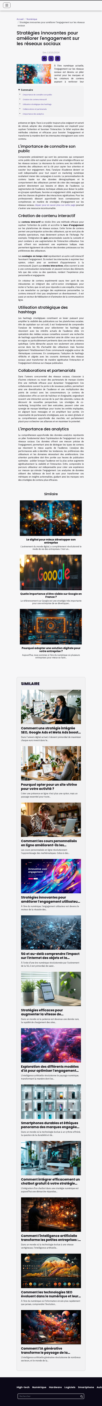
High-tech (23, 1387)
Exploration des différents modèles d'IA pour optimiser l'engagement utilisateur (50, 1070)
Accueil (20, 19)
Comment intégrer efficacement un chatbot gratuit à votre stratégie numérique (50, 1183)
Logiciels (69, 1387)
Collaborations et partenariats (35, 109)
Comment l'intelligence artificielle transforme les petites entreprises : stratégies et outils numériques (49, 1240)
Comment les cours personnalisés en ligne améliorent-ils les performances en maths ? (49, 845)
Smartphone (86, 1387)
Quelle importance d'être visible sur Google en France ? (51, 595)
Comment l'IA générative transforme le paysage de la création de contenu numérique (47, 1352)
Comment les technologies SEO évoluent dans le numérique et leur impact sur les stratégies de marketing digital (49, 1298)
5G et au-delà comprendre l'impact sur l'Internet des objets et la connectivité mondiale (50, 958)
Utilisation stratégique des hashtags (37, 104)
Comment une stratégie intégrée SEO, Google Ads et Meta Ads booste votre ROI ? (50, 732)
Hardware (55, 1387)
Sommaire (27, 89)
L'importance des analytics (33, 114)
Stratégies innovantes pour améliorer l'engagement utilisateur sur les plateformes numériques (50, 901)
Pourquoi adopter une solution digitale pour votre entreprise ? (51, 649)
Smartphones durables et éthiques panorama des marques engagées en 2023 (50, 1127)
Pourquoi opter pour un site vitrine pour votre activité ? (49, 786)
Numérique (31, 19)
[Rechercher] (51, 1396)
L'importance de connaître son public (37, 94)
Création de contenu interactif (35, 99)
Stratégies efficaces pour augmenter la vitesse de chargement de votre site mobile (48, 1014)
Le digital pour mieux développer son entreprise (51, 541)
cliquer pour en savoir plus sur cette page (55, 205)
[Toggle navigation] (7, 5)
